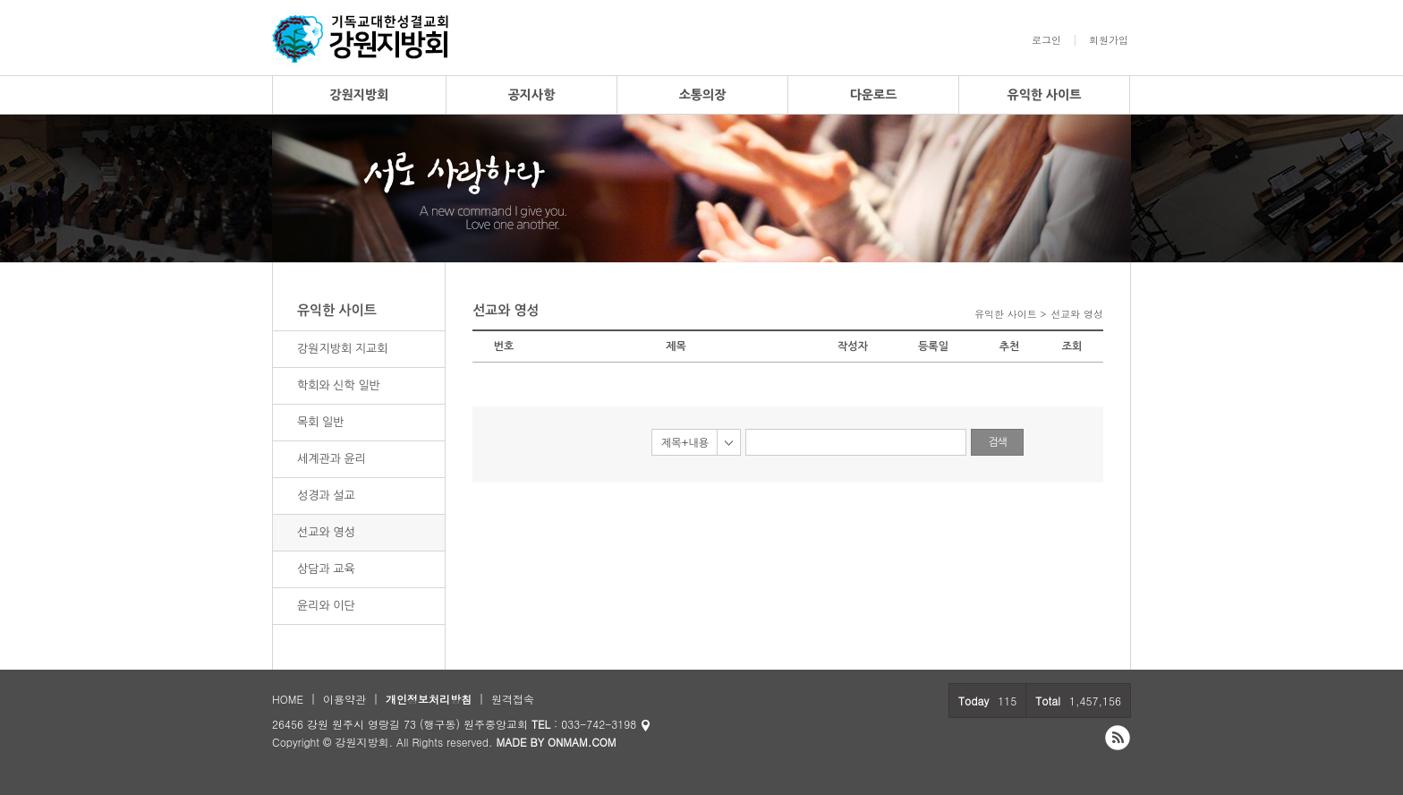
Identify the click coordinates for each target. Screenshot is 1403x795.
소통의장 (703, 95)
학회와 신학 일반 (338, 385)
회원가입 (1108, 40)
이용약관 (344, 698)
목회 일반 (320, 422)
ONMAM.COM (582, 741)
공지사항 (532, 95)
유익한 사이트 (1045, 95)
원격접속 (512, 698)
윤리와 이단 (326, 605)
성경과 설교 (326, 495)
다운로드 (873, 95)
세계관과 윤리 (331, 459)
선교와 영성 (326, 532)
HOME (287, 698)
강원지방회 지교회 (342, 349)
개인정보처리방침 (429, 698)
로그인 (1046, 40)
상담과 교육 (326, 569)
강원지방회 (359, 95)
